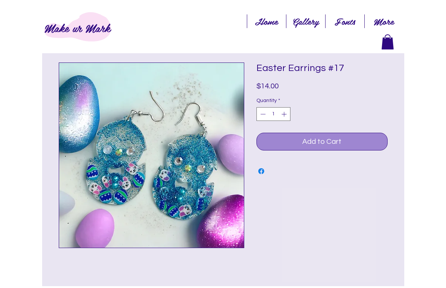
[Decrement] (262, 114)
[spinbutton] (273, 114)
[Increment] (284, 114)
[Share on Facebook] (261, 171)
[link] (387, 42)
